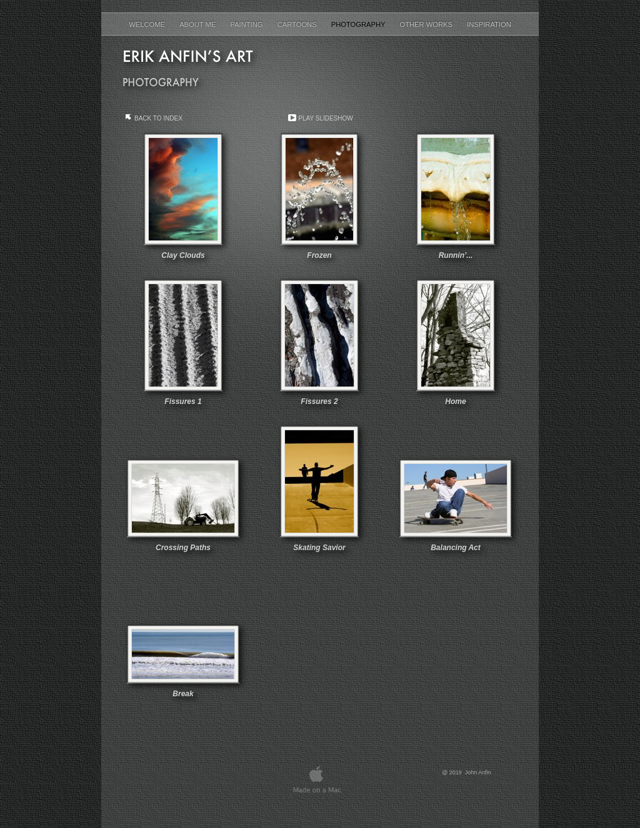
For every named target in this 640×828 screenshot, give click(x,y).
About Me (198, 24)
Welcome (148, 24)
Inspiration (489, 24)
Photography (359, 24)
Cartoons (298, 24)
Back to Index (158, 118)
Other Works (426, 24)
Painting (248, 24)
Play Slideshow (325, 118)
